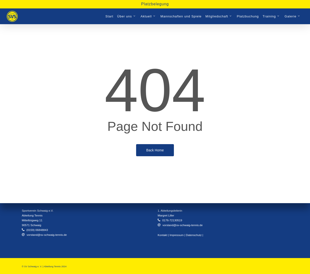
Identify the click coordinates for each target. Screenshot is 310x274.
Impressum (177, 235)
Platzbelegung (155, 4)
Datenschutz (194, 235)
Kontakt (162, 235)
